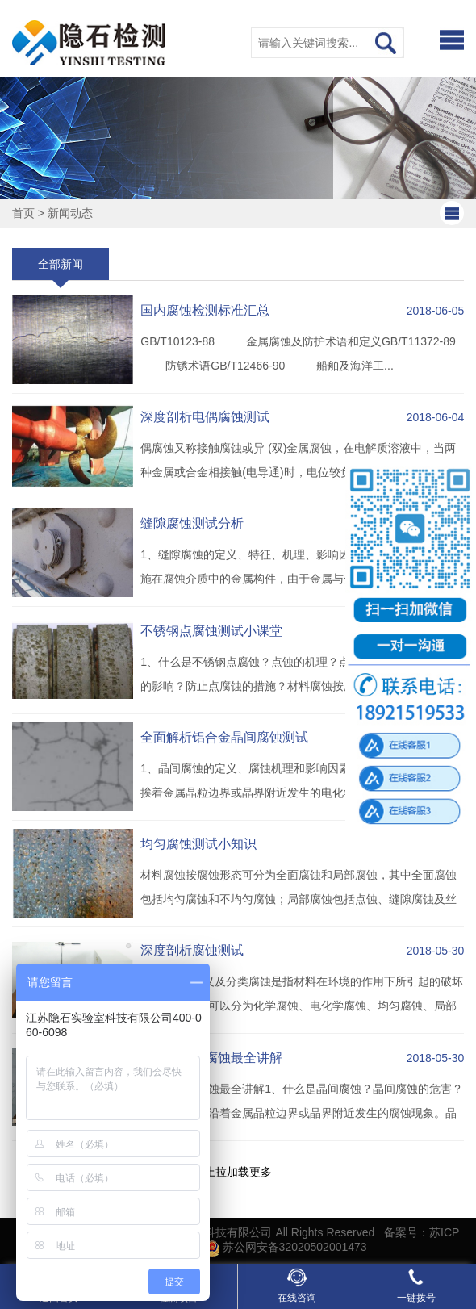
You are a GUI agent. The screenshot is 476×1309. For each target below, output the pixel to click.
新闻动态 (70, 213)
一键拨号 (416, 1285)
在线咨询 (297, 1285)
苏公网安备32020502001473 (286, 1246)
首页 (23, 213)
